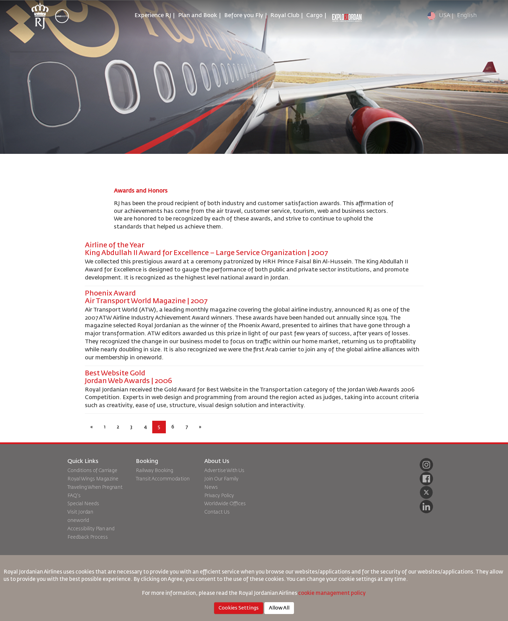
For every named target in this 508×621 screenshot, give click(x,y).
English (467, 15)
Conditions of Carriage (92, 470)
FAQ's (74, 495)
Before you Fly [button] (243, 15)
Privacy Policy (219, 495)
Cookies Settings (239, 608)
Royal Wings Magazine (92, 479)
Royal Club (284, 15)
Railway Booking (154, 470)
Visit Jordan (80, 512)
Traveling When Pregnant (95, 487)
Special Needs (83, 503)
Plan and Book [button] (197, 15)
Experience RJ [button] (152, 15)
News (211, 487)
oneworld (78, 520)
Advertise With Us (224, 470)
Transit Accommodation (163, 479)
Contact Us (217, 512)
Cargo (314, 15)
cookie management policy (332, 593)
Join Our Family (221, 479)
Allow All (279, 608)
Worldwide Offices (225, 503)
